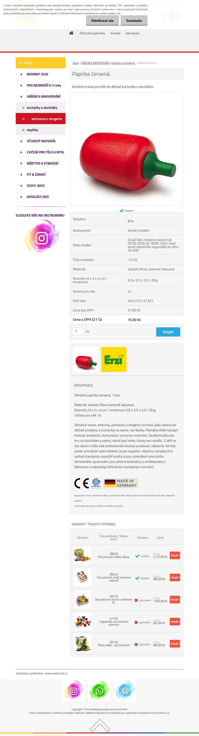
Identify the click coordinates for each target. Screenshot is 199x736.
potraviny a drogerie (123, 63)
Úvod (76, 63)
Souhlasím (134, 20)
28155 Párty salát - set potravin (114, 643)
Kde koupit (132, 33)
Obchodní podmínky (92, 33)
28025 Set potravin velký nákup (113, 555)
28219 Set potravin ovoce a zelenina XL (113, 599)
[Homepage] (71, 33)
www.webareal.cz (56, 673)
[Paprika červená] (126, 94)
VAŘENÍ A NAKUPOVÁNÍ (95, 63)
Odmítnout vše (102, 20)
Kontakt (115, 33)
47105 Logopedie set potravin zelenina (113, 621)
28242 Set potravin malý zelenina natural (114, 577)
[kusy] (78, 331)
